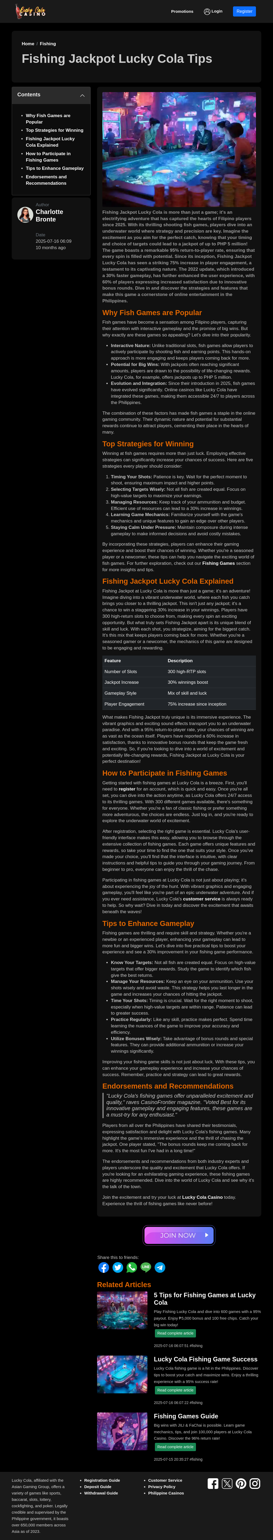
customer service (201, 898)
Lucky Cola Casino (202, 1197)
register (127, 789)
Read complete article (175, 1333)
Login (213, 12)
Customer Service (165, 1480)
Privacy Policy (161, 1486)
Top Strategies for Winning (54, 130)
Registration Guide (102, 1480)
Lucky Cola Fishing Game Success (206, 1359)
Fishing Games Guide (186, 1416)
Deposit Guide (97, 1486)
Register (244, 11)
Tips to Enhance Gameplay (55, 168)
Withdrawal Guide (101, 1493)
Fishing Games (218, 563)
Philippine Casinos (166, 1493)
